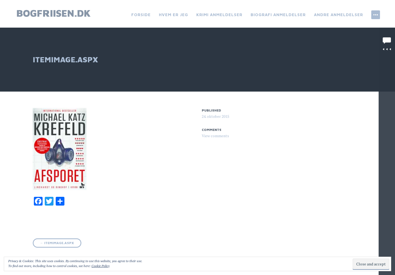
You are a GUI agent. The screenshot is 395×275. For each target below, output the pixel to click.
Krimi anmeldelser (219, 14)
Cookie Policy (100, 266)
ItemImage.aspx (57, 243)
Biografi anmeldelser (278, 14)
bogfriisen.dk (53, 13)
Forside (141, 14)
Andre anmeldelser (338, 14)
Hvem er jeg (173, 14)
